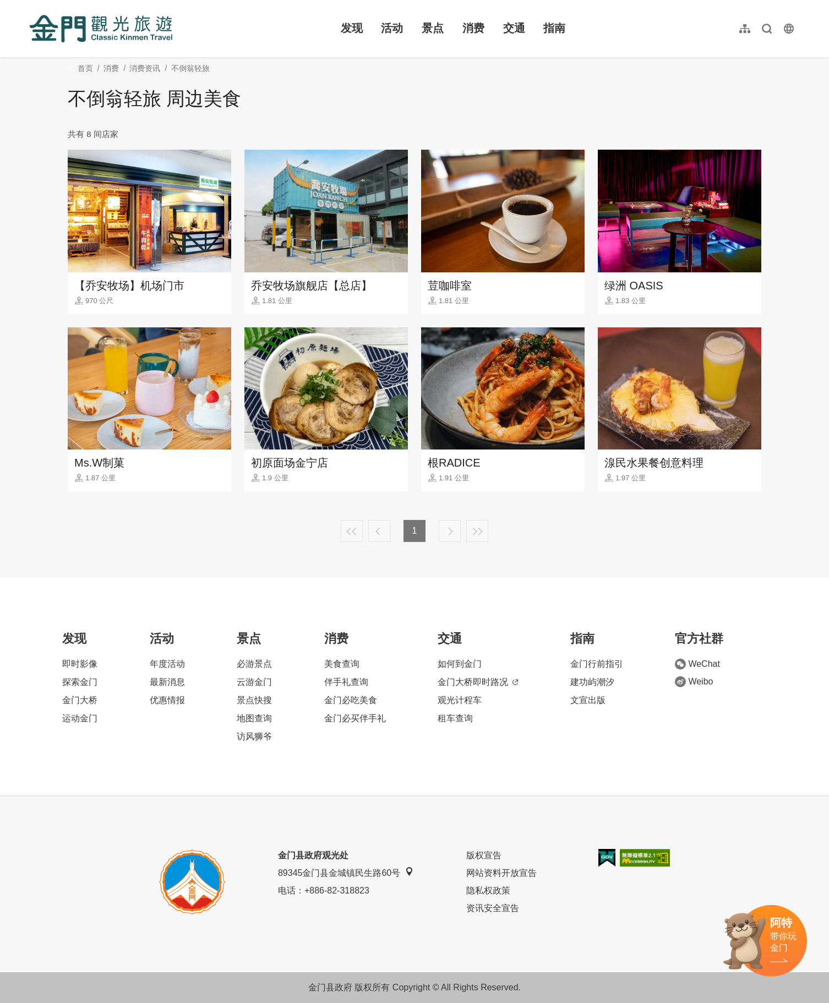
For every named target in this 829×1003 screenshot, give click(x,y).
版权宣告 (483, 855)
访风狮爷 (254, 736)
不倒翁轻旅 (190, 68)
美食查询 (341, 663)
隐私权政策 (488, 890)
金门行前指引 (596, 663)
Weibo (694, 681)
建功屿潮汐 (592, 682)
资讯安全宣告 (492, 908)
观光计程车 (460, 700)
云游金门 (254, 682)
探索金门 (79, 682)
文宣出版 (588, 700)
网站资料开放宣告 (501, 873)
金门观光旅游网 (100, 28)
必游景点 (254, 663)
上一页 (379, 531)
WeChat (697, 664)
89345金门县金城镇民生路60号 (345, 872)
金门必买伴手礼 (355, 718)
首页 (85, 68)
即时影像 (79, 663)
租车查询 (455, 718)
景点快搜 (254, 700)
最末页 (477, 531)
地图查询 (254, 718)
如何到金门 (460, 663)
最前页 (352, 531)
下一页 (450, 531)
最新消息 (167, 682)
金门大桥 (79, 700)
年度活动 (167, 663)
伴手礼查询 (346, 682)
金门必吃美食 (350, 700)
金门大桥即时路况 (478, 682)
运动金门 (79, 718)
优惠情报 (167, 700)
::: (32, 6)
